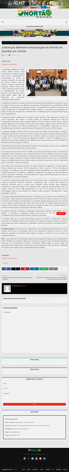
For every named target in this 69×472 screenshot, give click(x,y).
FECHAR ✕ (61, 213)
